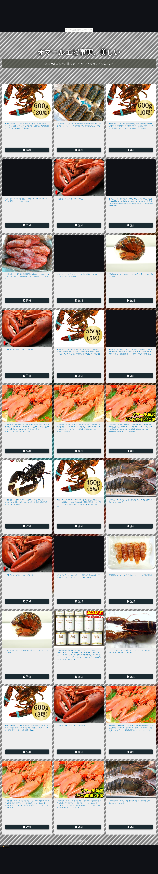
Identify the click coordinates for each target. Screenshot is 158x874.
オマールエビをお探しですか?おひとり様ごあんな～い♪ (79, 63)
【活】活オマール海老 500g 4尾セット (71, 725)
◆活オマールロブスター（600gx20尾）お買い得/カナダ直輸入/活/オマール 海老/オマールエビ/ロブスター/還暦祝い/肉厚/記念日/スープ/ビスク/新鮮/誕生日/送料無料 (27, 126)
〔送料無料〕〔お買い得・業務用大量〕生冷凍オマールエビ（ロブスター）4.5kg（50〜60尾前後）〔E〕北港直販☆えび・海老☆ (79, 126)
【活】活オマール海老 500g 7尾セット (19, 349)
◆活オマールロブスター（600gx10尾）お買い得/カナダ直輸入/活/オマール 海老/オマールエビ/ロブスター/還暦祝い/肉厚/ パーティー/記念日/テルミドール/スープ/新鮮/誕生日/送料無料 (131, 126)
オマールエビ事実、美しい (79, 52)
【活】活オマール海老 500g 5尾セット (19, 575)
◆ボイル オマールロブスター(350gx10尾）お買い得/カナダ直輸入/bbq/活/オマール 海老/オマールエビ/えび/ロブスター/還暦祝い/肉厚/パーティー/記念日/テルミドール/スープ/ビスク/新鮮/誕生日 (131, 351)
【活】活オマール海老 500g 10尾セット (71, 199)
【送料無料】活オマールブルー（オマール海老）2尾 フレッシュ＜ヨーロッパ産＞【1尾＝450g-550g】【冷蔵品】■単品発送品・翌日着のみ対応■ (26, 502)
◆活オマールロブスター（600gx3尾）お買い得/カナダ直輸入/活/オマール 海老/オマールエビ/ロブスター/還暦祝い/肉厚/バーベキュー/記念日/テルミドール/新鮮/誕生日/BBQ (27, 728)
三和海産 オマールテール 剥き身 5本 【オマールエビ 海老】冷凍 (130, 575)
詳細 (27, 150)
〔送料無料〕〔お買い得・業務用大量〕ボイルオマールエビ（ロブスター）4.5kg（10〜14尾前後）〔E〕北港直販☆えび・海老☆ (27, 276)
